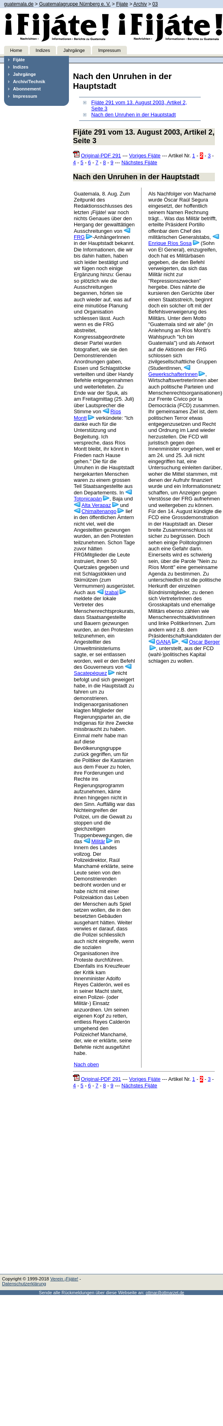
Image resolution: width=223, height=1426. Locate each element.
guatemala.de (19, 4)
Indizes (43, 50)
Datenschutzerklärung (24, 1283)
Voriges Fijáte (145, 155)
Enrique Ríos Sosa (170, 243)
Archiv (140, 4)
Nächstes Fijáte (139, 162)
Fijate (122, 4)
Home (16, 50)
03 (155, 4)
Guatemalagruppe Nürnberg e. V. (74, 4)
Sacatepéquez (90, 673)
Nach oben (86, 1064)
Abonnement (27, 88)
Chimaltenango (98, 511)
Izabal (111, 592)
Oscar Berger (204, 642)
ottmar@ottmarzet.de (165, 1293)
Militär (98, 841)
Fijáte (19, 59)
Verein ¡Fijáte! (64, 1278)
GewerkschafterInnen (173, 374)
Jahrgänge (74, 50)
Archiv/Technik (29, 81)
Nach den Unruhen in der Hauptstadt (133, 115)
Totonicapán (88, 499)
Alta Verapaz (96, 505)
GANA (163, 642)
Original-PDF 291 (101, 155)
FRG (79, 237)
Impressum (109, 50)
